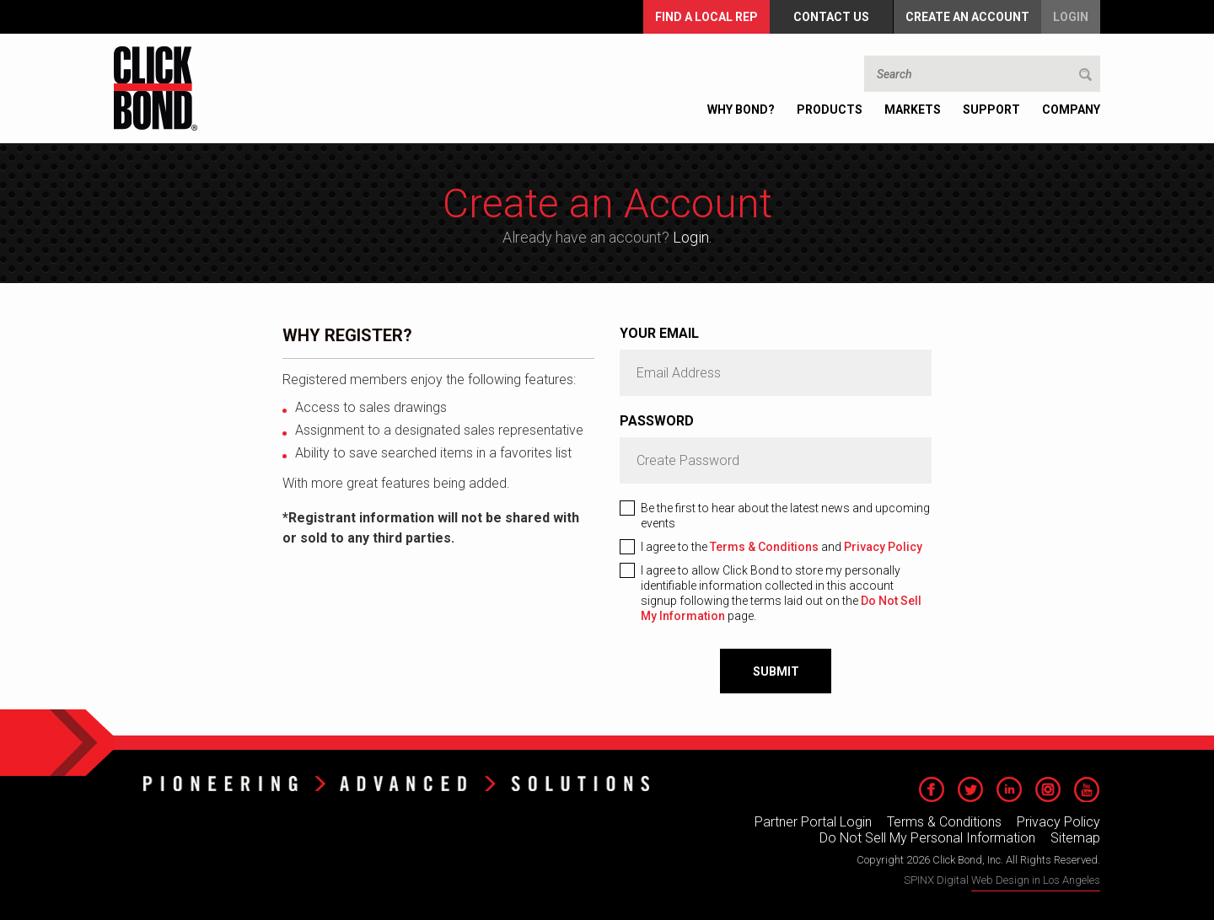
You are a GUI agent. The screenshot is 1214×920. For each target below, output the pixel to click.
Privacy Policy (883, 547)
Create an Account (967, 17)
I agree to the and (781, 547)
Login (1070, 17)
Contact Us (831, 17)
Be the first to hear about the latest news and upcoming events (785, 515)
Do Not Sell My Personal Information (927, 838)
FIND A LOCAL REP (706, 17)
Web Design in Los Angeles (1035, 880)
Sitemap (1075, 838)
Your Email (659, 333)
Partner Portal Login (813, 822)
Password (657, 421)
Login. (692, 237)
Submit (776, 671)
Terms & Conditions (764, 547)
